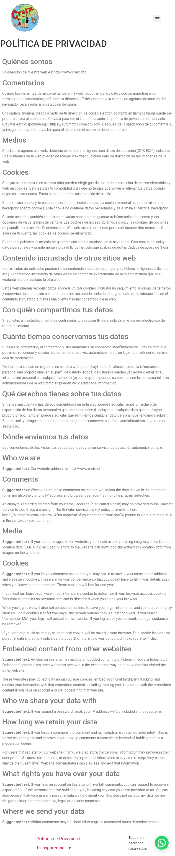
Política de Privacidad (58, 838)
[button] (162, 843)
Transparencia (50, 848)
